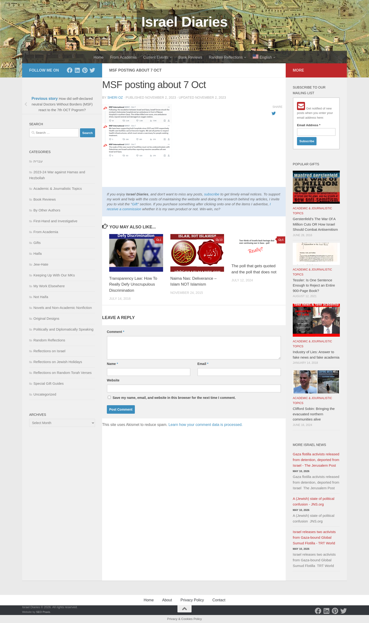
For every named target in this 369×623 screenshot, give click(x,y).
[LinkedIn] (77, 70)
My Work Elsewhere (49, 286)
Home (99, 57)
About (167, 600)
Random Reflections (226, 57)
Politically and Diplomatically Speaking (63, 329)
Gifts (37, 243)
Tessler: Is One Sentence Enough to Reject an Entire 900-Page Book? (314, 285)
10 (219, 240)
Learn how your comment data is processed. (205, 425)
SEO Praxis (43, 612)
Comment (115, 332)
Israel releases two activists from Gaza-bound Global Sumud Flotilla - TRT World (314, 537)
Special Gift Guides (48, 383)
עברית (38, 161)
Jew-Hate (40, 264)
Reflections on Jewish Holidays (57, 362)
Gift (135, 204)
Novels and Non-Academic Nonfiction (62, 308)
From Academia (123, 57)
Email (203, 364)
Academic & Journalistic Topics (57, 188)
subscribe (211, 194)
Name (112, 364)
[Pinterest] (85, 70)
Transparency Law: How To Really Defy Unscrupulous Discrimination (133, 284)
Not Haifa (40, 297)
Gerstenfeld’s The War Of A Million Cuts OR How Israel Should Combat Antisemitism (315, 224)
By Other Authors (46, 210)
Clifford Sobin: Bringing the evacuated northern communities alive (314, 414)
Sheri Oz (115, 97)
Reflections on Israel (49, 351)
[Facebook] (69, 70)
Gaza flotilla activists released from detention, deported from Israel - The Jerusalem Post (316, 459)
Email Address (308, 125)
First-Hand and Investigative (55, 221)
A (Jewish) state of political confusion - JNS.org (313, 501)
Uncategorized (44, 394)
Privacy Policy (192, 600)
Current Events (155, 57)
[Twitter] (92, 70)
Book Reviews (190, 57)
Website (113, 380)
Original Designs (46, 318)
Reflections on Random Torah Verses (62, 373)
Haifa (37, 253)
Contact (218, 600)
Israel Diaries (184, 22)
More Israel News (309, 445)
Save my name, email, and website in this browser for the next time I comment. (174, 398)
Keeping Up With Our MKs (54, 275)
